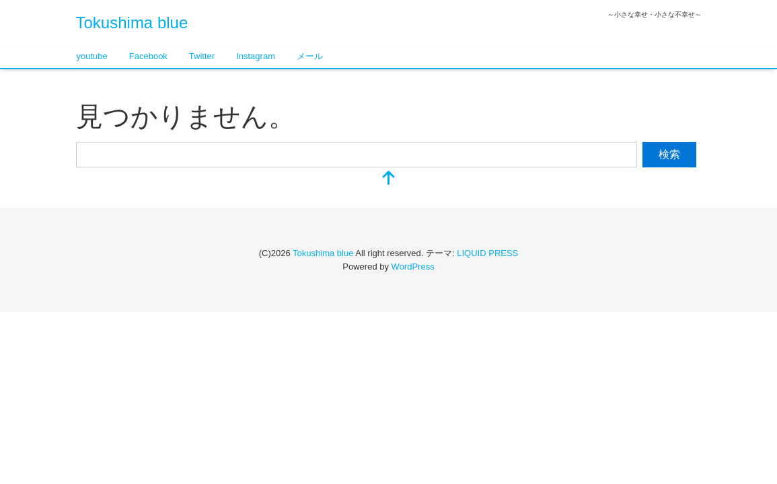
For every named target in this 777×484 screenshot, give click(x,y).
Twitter (202, 56)
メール (310, 56)
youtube (92, 56)
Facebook (148, 56)
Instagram (255, 56)
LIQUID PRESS (487, 253)
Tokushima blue (132, 22)
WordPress (413, 266)
